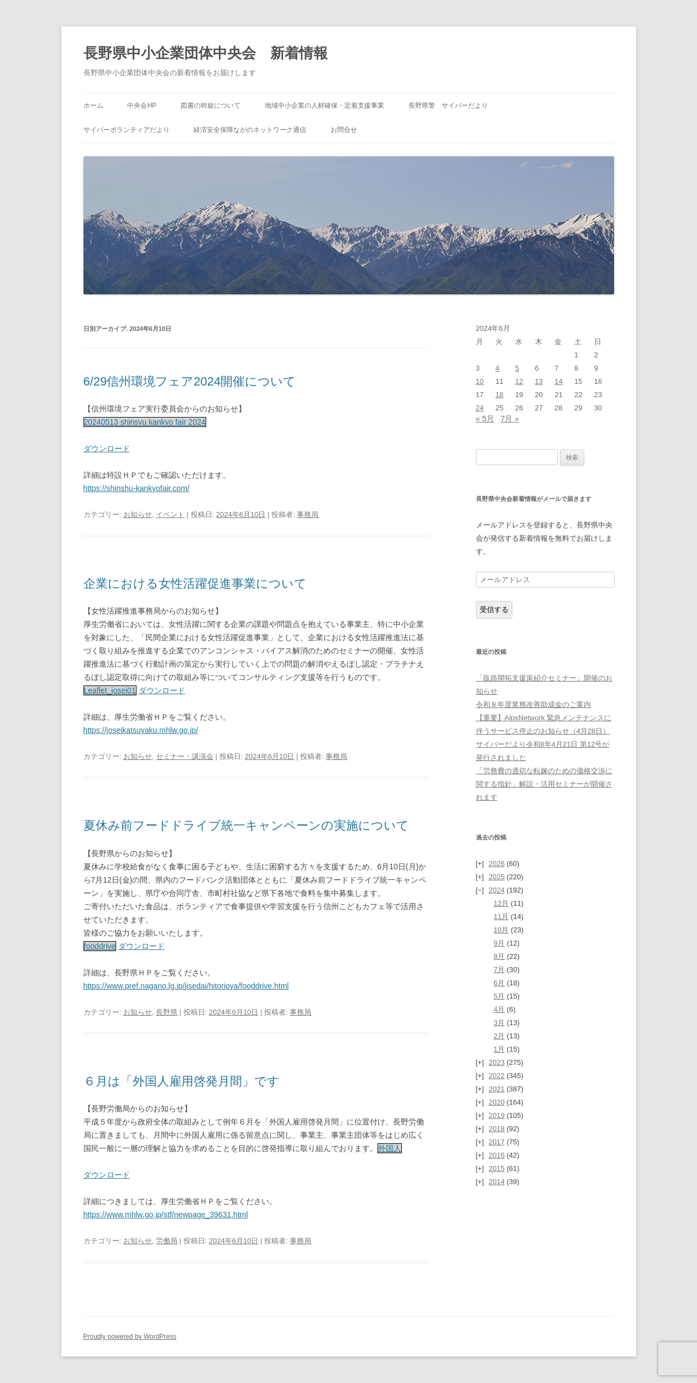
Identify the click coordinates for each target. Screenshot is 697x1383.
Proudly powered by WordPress (130, 1336)
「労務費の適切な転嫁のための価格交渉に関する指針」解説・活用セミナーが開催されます (544, 784)
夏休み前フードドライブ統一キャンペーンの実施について (246, 825)
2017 (497, 1142)
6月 (499, 983)
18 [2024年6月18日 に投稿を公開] (499, 394)
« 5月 (485, 418)
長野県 (166, 1012)
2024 (497, 890)
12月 (501, 903)
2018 (497, 1129)
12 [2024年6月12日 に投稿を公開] (519, 381)
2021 (497, 1089)
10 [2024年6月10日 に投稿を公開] (480, 381)
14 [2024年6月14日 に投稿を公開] (558, 381)
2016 (497, 1155)
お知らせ (137, 514)
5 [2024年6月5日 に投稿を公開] (517, 368)
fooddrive (100, 946)
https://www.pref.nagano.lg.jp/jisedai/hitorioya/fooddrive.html (186, 985)
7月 (499, 969)
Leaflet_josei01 (110, 690)
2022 (497, 1075)
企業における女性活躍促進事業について (195, 583)
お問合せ (344, 130)
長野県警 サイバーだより (448, 105)
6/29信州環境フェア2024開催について (189, 381)
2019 (497, 1115)
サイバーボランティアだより (126, 130)
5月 (499, 996)
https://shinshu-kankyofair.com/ (136, 488)
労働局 (166, 1241)
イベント (170, 514)
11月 (501, 916)
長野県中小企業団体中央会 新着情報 (205, 53)
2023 (497, 1062)
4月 (499, 1009)
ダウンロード (106, 448)
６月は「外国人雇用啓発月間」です (181, 1081)
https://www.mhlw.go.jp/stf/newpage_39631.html (165, 1214)
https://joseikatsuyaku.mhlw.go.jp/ (140, 730)
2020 (497, 1102)
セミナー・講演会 (184, 756)
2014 (497, 1182)
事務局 (307, 514)
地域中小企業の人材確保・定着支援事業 (324, 105)
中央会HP (141, 105)
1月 (499, 1049)
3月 (499, 1022)
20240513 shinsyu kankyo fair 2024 (145, 422)
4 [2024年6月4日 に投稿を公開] (497, 368)
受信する (494, 609)
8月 (499, 956)
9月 (499, 943)
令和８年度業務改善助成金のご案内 (533, 704)
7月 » (510, 418)
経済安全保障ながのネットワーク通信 (249, 130)
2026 (497, 863)
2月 (499, 1036)
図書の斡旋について (210, 105)
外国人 (389, 1148)
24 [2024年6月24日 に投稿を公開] (480, 408)
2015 (497, 1168)
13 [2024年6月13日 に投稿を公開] (539, 381)
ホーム (93, 105)
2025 (497, 877)
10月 (501, 930)
